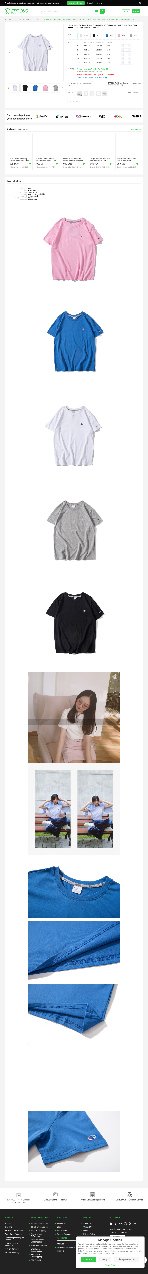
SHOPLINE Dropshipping (36, 1256)
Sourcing (8, 1223)
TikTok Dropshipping (39, 1227)
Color (69, 35)
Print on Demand (11, 1249)
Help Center (62, 1231)
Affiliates (60, 1244)
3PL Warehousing (12, 1253)
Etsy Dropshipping (38, 1231)
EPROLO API (36, 1260)
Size (69, 42)
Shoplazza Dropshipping (36, 1250)
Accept (88, 1259)
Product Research (64, 1234)
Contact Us (87, 1227)
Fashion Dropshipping (14, 1231)
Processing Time (72, 84)
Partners (60, 1251)
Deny (105, 1259)
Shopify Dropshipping (39, 1223)
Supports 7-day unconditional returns (92, 77)
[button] (122, 45)
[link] (9, 19)
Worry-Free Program (13, 1234)
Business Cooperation (66, 1247)
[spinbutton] (126, 45)
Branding (71, 92)
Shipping (71, 69)
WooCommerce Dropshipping (37, 1241)
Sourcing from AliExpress (36, 1235)
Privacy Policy (110, 1265)
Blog (59, 1227)
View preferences (127, 1259)
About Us (87, 1223)
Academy (61, 1223)
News (85, 1231)
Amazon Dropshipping (40, 1245)
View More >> (136, 129)
